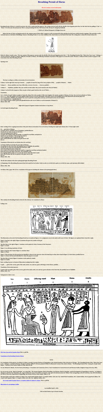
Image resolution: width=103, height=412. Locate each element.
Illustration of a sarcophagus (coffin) (10, 384)
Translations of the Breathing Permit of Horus (12, 356)
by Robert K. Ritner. (22, 380)
